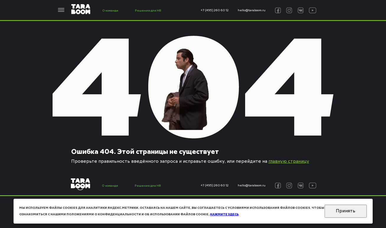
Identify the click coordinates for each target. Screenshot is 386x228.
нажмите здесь (224, 214)
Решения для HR (148, 10)
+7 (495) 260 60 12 (215, 10)
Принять (345, 211)
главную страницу (288, 161)
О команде (110, 10)
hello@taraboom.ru (252, 10)
